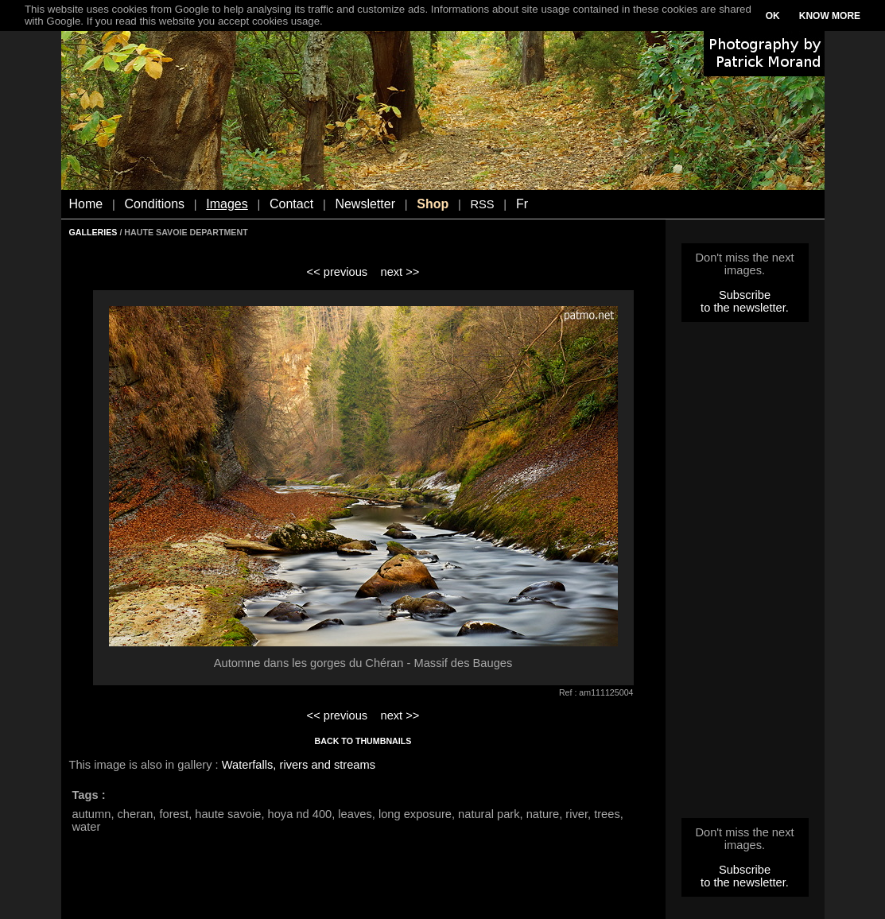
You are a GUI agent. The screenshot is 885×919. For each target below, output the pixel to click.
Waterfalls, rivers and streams (298, 764)
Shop (432, 204)
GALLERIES (93, 232)
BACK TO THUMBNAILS (363, 741)
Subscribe (744, 295)
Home (86, 204)
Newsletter (365, 204)
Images (226, 204)
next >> (399, 272)
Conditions (154, 204)
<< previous (337, 272)
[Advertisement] (745, 574)
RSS (482, 204)
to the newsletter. (745, 307)
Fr (522, 204)
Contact (291, 204)
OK (773, 15)
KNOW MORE (829, 15)
